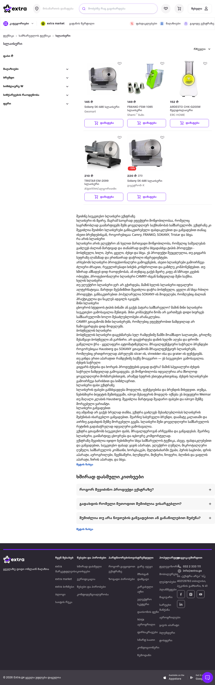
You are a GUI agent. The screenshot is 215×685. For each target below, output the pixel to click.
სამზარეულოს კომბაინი (107, 450)
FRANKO (149, 234)
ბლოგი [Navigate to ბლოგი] (60, 594)
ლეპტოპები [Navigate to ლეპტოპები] (167, 582)
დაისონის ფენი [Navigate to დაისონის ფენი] (148, 612)
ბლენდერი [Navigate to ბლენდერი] (167, 633)
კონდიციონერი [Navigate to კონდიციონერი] (148, 647)
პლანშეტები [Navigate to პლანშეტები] (168, 589)
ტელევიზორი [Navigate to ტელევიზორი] (169, 566)
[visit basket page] (179, 8)
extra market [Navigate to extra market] (63, 579)
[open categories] (18, 23)
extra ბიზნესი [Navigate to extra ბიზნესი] (64, 586)
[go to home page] (15, 9)
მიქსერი (157, 455)
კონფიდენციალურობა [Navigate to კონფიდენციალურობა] (93, 594)
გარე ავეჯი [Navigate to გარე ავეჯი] (145, 566)
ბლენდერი (141, 455)
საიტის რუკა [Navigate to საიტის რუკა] (63, 602)
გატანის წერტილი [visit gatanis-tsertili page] (81, 23)
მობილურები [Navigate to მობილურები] (168, 574)
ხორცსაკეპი (136, 450)
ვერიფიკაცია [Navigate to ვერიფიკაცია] (86, 579)
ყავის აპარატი (139, 445)
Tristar (175, 234)
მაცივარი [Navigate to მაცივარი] (166, 597)
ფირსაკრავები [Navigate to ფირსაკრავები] (147, 632)
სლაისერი (62, 35)
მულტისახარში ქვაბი (162, 450)
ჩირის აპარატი (101, 459)
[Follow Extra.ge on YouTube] (201, 594)
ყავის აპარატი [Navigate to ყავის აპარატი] (169, 625)
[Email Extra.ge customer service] (189, 571)
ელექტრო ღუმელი (166, 445)
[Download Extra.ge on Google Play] (201, 677)
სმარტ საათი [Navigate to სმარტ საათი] (146, 640)
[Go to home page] (17, 559)
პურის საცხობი (190, 450)
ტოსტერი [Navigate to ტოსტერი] (165, 640)
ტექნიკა (8, 35)
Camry (136, 234)
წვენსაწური (122, 455)
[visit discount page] (142, 23)
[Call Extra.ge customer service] (189, 566)
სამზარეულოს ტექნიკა (35, 35)
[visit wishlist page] (166, 8)
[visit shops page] (169, 23)
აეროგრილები (101, 455)
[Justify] (84, 9)
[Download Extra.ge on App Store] (174, 677)
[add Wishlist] (119, 63)
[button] (53, 23)
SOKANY (163, 234)
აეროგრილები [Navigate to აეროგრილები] (169, 617)
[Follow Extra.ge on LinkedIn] (181, 604)
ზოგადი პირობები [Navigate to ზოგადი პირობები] (122, 579)
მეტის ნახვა (84, 464)
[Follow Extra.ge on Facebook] (181, 594)
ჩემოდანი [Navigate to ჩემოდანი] (144, 655)
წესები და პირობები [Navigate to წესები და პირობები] (91, 586)
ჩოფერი (170, 455)
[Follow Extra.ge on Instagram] (191, 594)
